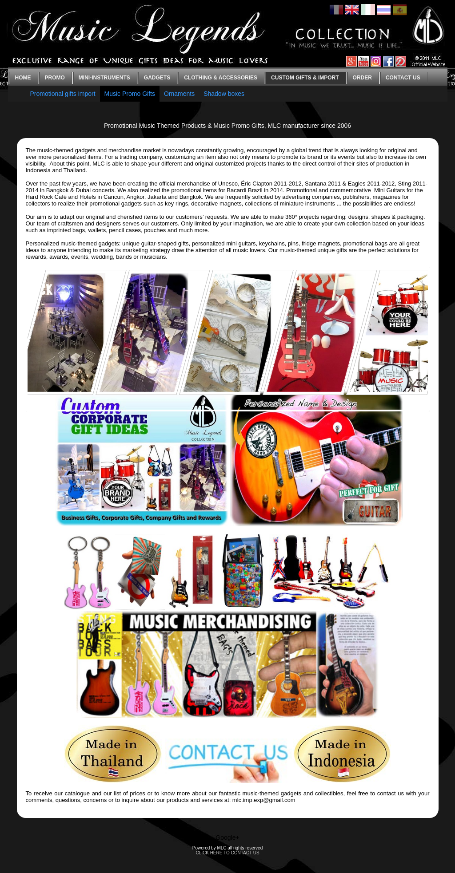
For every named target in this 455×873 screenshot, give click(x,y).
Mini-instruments (104, 78)
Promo (55, 78)
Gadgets (157, 78)
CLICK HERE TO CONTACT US (227, 852)
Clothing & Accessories (220, 78)
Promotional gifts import (63, 93)
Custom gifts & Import (305, 78)
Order (362, 78)
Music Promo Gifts (129, 93)
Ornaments (179, 93)
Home (23, 78)
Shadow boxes (224, 93)
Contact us (403, 78)
